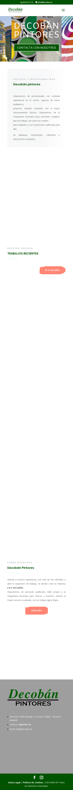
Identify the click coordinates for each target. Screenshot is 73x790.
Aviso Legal (14, 782)
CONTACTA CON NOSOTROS (36, 48)
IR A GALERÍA (52, 270)
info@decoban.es (24, 729)
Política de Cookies (33, 782)
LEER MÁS (36, 610)
